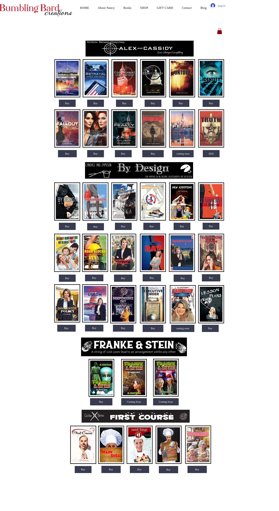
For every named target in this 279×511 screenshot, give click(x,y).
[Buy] (67, 103)
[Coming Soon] (166, 401)
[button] (219, 31)
